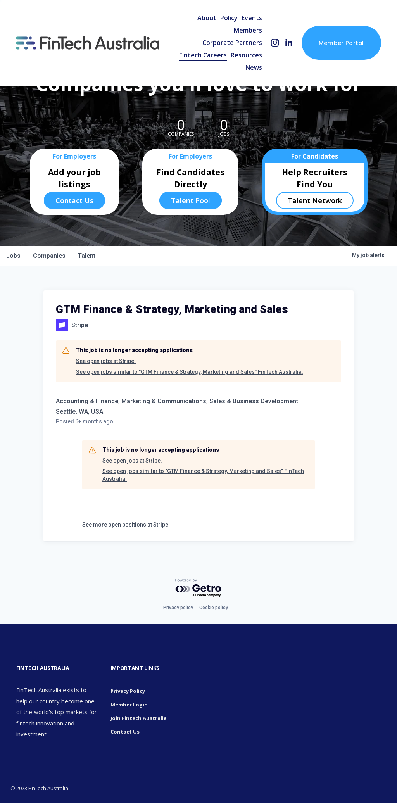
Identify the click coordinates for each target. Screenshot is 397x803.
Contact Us (74, 200)
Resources (246, 55)
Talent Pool (190, 200)
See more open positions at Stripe (125, 525)
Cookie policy (213, 607)
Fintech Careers (203, 55)
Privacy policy (178, 607)
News (253, 67)
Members (248, 30)
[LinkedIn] (288, 43)
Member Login (129, 704)
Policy (229, 18)
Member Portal (341, 43)
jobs (13, 255)
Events (252, 18)
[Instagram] (275, 43)
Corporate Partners (232, 42)
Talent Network (315, 200)
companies (49, 255)
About (206, 18)
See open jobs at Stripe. (106, 361)
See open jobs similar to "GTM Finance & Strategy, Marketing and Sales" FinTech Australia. (189, 372)
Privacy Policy (127, 690)
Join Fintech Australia (138, 718)
